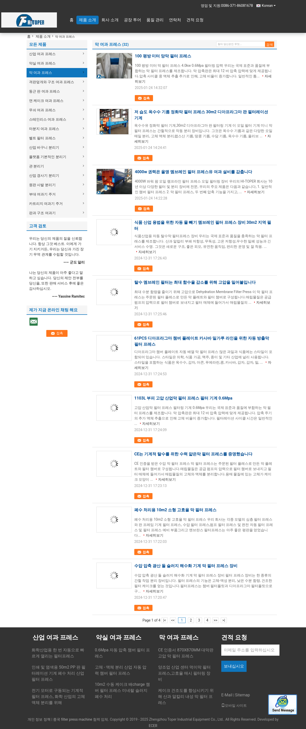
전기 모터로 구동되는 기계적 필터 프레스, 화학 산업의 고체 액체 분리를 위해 (58, 696)
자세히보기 (256, 192)
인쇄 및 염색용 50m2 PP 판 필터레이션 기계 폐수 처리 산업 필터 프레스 (58, 673)
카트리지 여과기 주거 (46, 204)
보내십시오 (234, 666)
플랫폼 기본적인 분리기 (47, 157)
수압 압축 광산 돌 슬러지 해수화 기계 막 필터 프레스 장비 (185, 565)
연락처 (175, 19)
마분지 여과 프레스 (44, 129)
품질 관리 (155, 19)
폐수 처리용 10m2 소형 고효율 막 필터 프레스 (175, 509)
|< (164, 620)
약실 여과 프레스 (42, 63)
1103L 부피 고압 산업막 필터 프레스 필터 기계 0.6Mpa (183, 398)
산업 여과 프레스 (42, 54)
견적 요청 (195, 19)
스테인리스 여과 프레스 (47, 119)
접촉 (146, 98)
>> (215, 620)
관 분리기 (36, 166)
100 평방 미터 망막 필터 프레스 (163, 56)
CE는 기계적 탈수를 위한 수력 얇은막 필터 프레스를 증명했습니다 (193, 454)
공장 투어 (132, 19)
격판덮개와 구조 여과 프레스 (51, 82)
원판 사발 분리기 (42, 185)
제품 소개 (87, 19)
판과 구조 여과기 (42, 213)
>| (223, 620)
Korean (269, 5)
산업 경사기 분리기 (44, 175)
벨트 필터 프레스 (42, 138)
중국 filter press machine (72, 719)
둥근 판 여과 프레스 (44, 91)
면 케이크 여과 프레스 (46, 101)
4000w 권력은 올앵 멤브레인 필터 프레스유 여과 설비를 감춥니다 (193, 171)
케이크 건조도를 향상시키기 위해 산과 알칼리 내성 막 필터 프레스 (186, 696)
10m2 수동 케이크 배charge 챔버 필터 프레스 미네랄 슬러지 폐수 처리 (122, 690)
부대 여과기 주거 (42, 194)
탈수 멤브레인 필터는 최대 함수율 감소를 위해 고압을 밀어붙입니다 (195, 282)
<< (173, 620)
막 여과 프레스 (40, 73)
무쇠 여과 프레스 (42, 110)
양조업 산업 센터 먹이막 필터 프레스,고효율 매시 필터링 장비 (184, 673)
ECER (153, 726)
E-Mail (226, 695)
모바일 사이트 (234, 705)
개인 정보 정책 (39, 719)
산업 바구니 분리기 (44, 147)
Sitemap (242, 695)
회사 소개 (110, 19)
